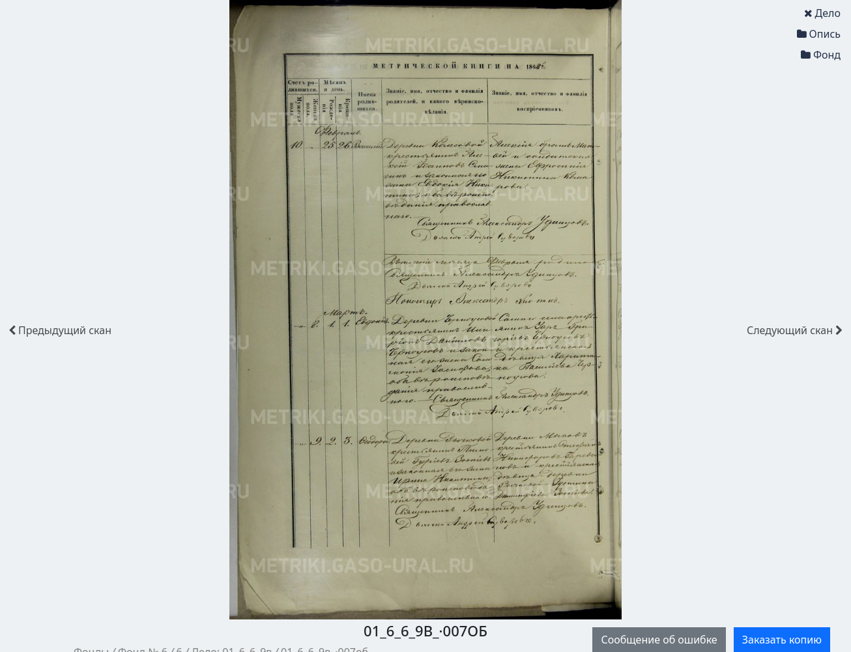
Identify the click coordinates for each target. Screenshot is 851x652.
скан (59, 330)
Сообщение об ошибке (659, 639)
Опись (819, 34)
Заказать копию (782, 639)
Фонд (821, 55)
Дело (822, 13)
